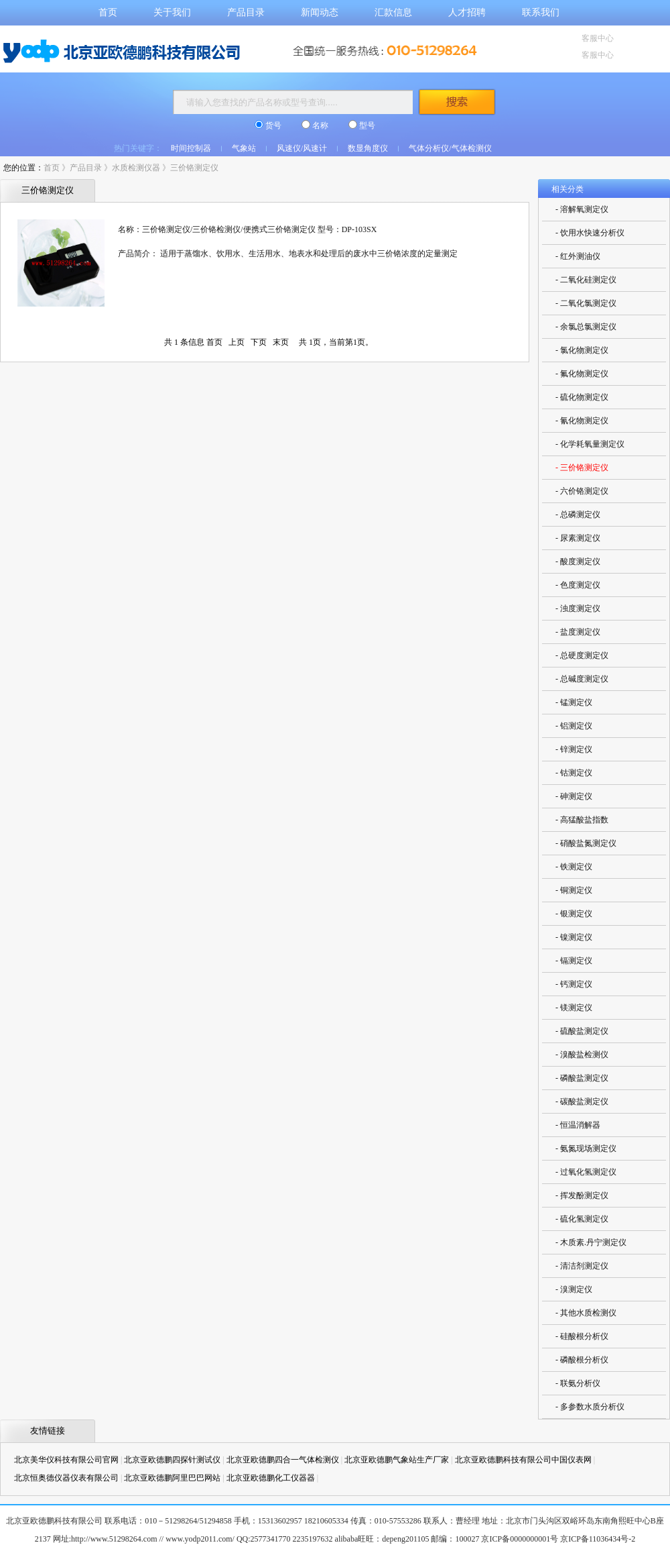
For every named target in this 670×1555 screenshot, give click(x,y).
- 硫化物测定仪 (581, 397)
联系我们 (540, 12)
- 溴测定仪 (573, 1289)
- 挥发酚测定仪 (581, 1195)
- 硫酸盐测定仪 (581, 1031)
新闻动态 (319, 12)
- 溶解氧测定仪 (581, 209)
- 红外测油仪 (577, 256)
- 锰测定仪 (573, 702)
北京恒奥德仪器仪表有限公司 (66, 1478)
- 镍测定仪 (573, 937)
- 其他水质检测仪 (585, 1313)
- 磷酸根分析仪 (581, 1359)
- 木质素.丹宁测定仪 (590, 1242)
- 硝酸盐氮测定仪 (585, 843)
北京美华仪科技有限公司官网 (66, 1459)
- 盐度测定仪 (577, 632)
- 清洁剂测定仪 (581, 1266)
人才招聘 (467, 12)
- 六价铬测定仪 (581, 491)
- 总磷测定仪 (577, 514)
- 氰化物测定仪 (581, 420)
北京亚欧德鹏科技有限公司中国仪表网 (523, 1459)
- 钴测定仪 (573, 773)
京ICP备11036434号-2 (597, 1539)
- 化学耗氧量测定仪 (589, 444)
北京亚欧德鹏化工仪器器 (270, 1478)
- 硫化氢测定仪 (581, 1219)
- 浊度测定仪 (577, 608)
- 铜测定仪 (573, 890)
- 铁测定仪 (573, 866)
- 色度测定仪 (577, 585)
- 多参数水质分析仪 (589, 1406)
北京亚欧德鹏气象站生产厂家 (396, 1459)
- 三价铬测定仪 (581, 467)
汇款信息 (393, 12)
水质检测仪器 (136, 167)
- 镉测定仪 (573, 960)
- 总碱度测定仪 (581, 679)
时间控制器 (191, 148)
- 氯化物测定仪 (581, 350)
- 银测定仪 (573, 913)
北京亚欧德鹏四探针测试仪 (172, 1459)
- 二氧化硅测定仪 (585, 279)
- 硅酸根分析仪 (581, 1336)
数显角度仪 (368, 148)
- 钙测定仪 (573, 984)
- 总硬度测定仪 (581, 655)
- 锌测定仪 (573, 749)
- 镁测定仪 (573, 1007)
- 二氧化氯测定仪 (585, 303)
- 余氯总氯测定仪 (585, 326)
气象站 (244, 148)
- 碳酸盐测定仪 (581, 1101)
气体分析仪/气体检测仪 (450, 148)
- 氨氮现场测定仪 (585, 1148)
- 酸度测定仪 (577, 561)
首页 (107, 12)
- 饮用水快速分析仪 (589, 232)
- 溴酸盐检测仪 (581, 1054)
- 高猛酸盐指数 (581, 819)
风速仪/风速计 (302, 148)
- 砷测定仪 (573, 796)
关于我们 (172, 12)
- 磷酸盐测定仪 (581, 1078)
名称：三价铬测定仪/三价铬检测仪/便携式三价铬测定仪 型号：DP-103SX (247, 229)
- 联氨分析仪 (577, 1383)
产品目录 (246, 12)
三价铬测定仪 (194, 167)
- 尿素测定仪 (577, 538)
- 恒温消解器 (577, 1125)
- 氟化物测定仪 (581, 373)
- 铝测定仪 (573, 726)
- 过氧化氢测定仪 (585, 1172)
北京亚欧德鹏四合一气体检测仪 (282, 1459)
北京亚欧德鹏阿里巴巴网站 (172, 1478)
